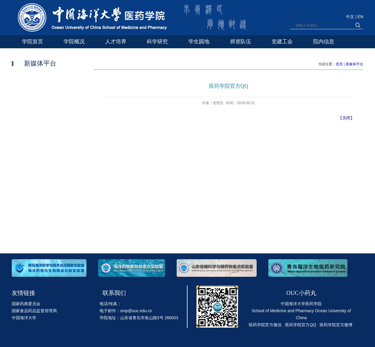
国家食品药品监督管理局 (34, 310)
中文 (350, 16)
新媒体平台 (354, 64)
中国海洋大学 (24, 317)
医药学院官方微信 (265, 324)
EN (360, 16)
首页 (339, 64)
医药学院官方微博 (336, 324)
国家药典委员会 (26, 303)
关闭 (346, 118)
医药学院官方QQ (300, 324)
